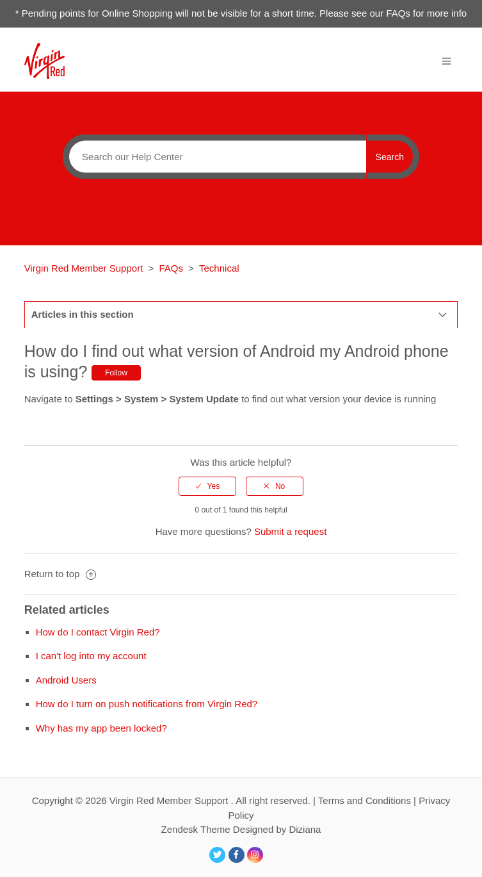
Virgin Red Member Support (85, 268)
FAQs (171, 268)
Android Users (66, 680)
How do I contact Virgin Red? (98, 632)
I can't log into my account (91, 655)
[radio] (207, 486)
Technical (219, 268)
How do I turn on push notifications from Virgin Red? (147, 703)
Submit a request (290, 531)
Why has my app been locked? (101, 728)
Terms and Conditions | (368, 800)
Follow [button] (116, 372)
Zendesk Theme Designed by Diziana (241, 829)
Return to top (60, 573)
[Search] (214, 156)
